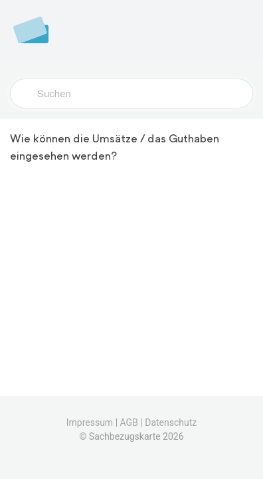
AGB (129, 422)
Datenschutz (171, 422)
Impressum (89, 422)
